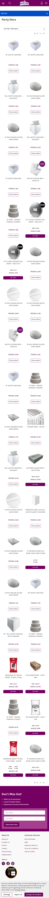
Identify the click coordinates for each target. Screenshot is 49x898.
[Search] (9, 3)
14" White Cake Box (13, 178)
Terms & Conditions (31, 848)
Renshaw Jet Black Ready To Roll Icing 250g (13, 677)
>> (44, 33)
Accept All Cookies (33, 895)
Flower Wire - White (35, 427)
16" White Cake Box (35, 593)
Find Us (4, 845)
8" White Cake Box (13, 386)
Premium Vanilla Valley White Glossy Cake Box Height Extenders (36, 512)
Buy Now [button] (35, 236)
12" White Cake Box (13, 55)
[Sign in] (42, 3)
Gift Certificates (29, 839)
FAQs (26, 842)
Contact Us (6, 842)
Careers (4, 848)
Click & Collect (29, 852)
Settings (6, 895)
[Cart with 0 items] (47, 3)
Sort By (24, 13)
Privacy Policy (6, 852)
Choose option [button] (13, 71)
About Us (5, 839)
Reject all (18, 895)
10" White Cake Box (36, 55)
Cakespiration (7, 855)
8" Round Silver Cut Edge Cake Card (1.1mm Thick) (35, 761)
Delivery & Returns (31, 845)
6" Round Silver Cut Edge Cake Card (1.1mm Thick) (35, 553)
